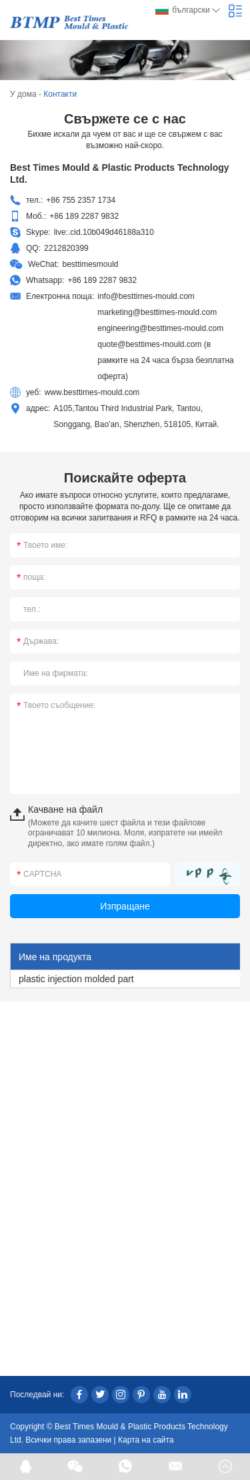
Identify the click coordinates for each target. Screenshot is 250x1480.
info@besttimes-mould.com (146, 296)
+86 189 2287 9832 (102, 280)
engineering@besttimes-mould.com (160, 328)
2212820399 (66, 248)
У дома (23, 94)
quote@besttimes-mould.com (149, 344)
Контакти (60, 94)
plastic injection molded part (76, 979)
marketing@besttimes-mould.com (157, 312)
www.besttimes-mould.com (92, 392)
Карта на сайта (146, 1440)
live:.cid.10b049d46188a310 (104, 232)
